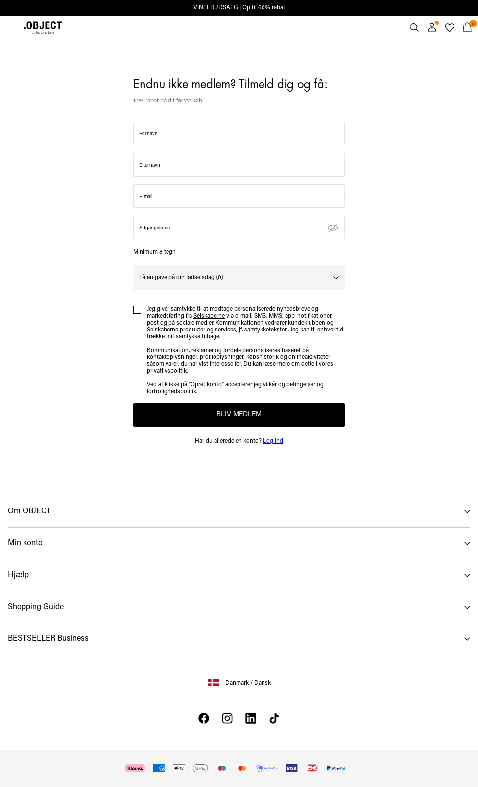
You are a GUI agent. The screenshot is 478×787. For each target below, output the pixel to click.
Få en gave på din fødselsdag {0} (181, 277)
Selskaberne (209, 316)
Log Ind (273, 441)
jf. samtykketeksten (263, 330)
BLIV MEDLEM (239, 414)
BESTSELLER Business (48, 639)
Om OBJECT (29, 511)
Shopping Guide (36, 607)
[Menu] (11, 27)
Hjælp (18, 575)
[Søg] (414, 27)
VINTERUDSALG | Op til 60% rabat (239, 8)
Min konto (25, 543)
